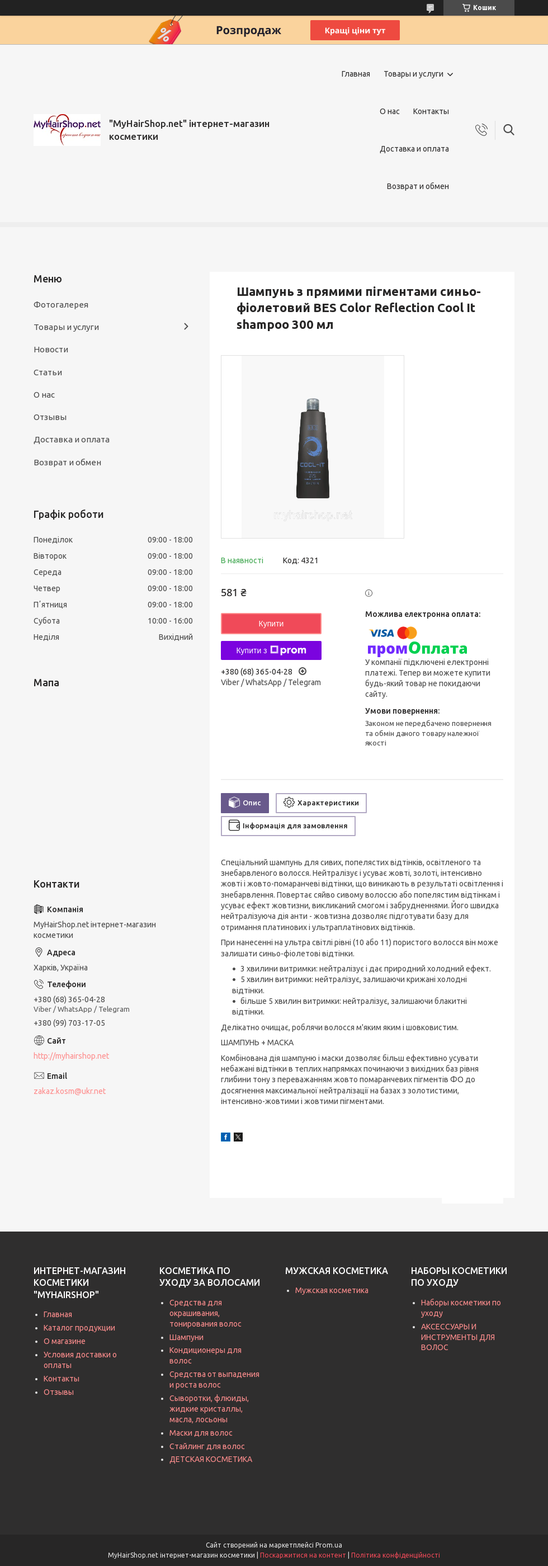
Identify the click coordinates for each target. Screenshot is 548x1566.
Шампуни (186, 1337)
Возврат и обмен (418, 186)
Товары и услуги (413, 73)
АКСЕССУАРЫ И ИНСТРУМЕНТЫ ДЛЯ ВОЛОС (458, 1337)
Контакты (431, 111)
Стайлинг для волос (207, 1446)
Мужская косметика (332, 1290)
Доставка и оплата (414, 148)
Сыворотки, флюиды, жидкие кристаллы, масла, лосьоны (209, 1409)
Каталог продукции (79, 1327)
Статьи (48, 372)
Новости (51, 349)
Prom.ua (328, 1545)
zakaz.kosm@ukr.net (70, 1091)
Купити (271, 623)
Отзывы (50, 417)
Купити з (271, 650)
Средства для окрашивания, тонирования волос (205, 1313)
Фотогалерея (61, 304)
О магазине (65, 1341)
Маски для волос (201, 1432)
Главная (356, 73)
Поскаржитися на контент (303, 1555)
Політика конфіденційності (395, 1555)
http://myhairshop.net (71, 1055)
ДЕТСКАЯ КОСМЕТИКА (210, 1459)
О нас (390, 111)
